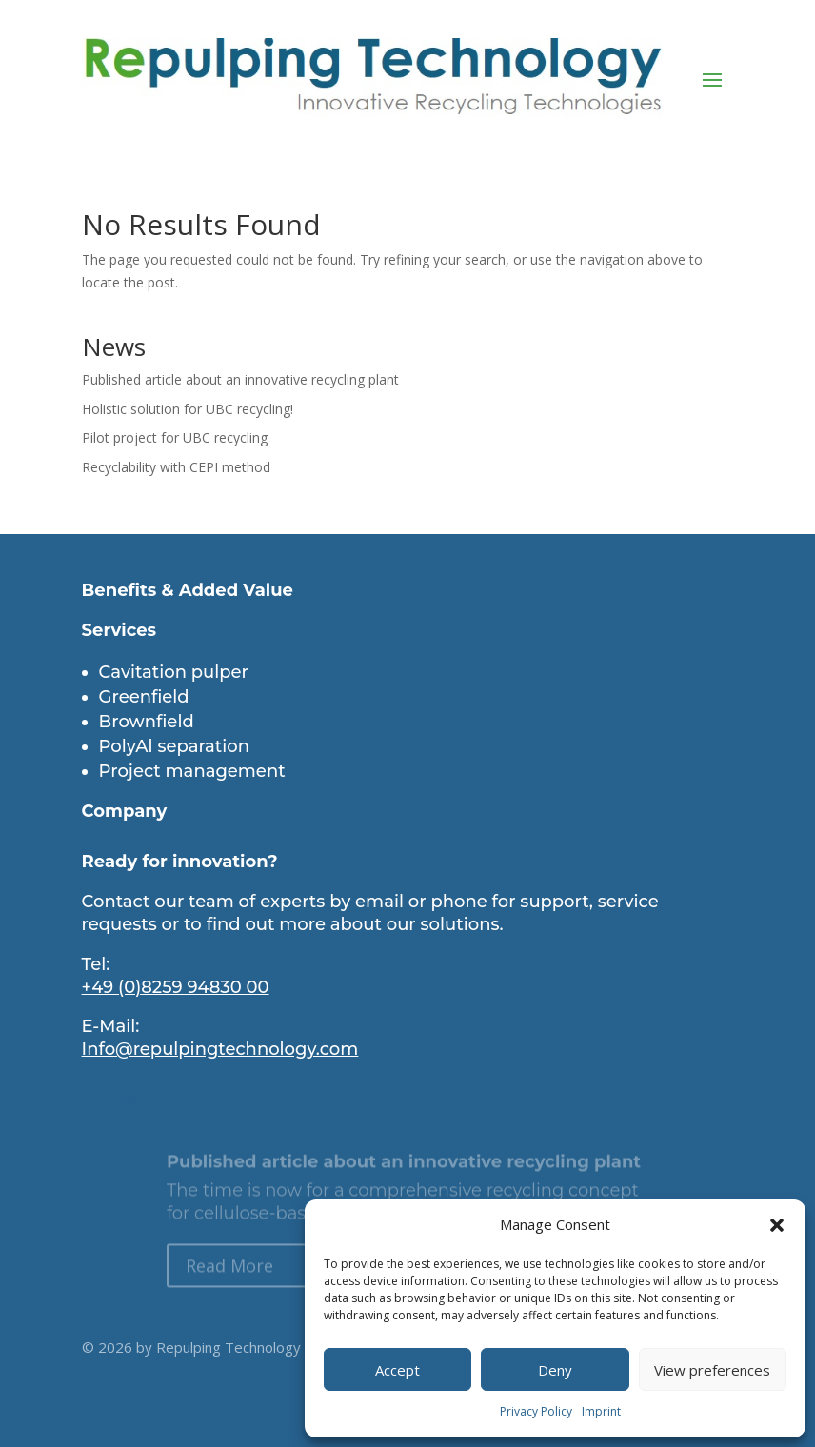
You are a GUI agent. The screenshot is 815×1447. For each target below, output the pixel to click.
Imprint (601, 1411)
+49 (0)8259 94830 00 (175, 987)
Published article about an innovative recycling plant (240, 379)
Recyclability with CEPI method (176, 467)
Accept (397, 1369)
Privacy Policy (536, 1411)
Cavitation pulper (173, 672)
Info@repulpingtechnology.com (220, 1049)
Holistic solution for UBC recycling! (187, 409)
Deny (555, 1369)
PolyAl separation (174, 746)
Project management (192, 771)
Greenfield (144, 696)
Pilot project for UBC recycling (175, 437)
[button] (776, 1225)
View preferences (712, 1369)
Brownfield (146, 721)
